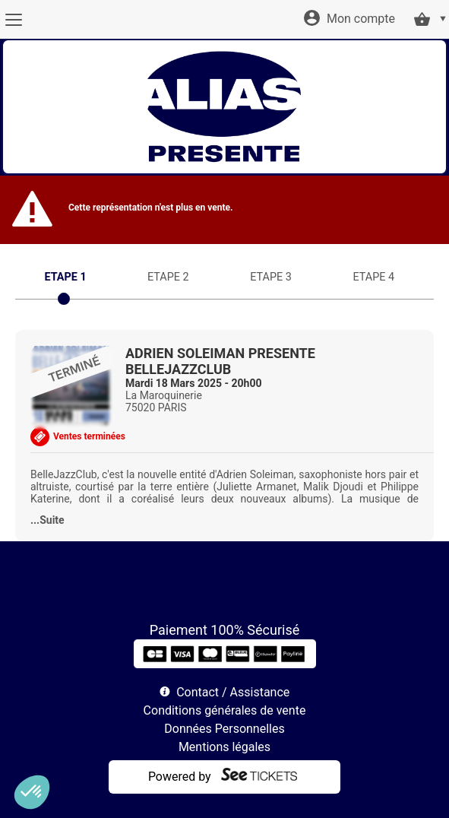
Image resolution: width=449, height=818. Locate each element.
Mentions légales (224, 747)
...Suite (47, 520)
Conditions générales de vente (225, 710)
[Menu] (13, 20)
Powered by (179, 776)
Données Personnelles (224, 728)
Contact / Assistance (232, 692)
